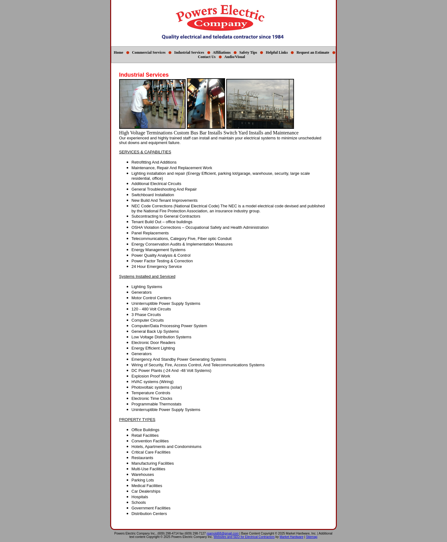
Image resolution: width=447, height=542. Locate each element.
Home (118, 52)
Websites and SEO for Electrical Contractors (244, 537)
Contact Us (207, 57)
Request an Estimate (312, 52)
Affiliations (222, 52)
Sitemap (312, 537)
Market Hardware (292, 537)
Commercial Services (148, 52)
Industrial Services (189, 52)
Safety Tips (248, 52)
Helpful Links (277, 52)
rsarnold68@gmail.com (223, 533)
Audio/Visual (234, 57)
